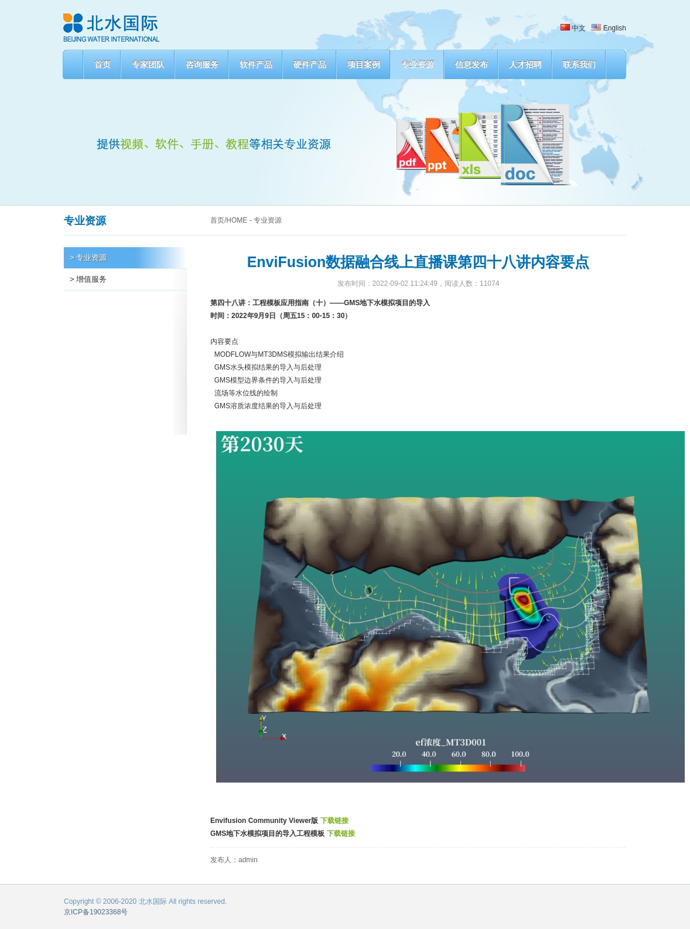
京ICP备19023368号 (96, 912)
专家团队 (148, 64)
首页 (102, 64)
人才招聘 (525, 64)
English (609, 28)
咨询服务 (202, 64)
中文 (573, 28)
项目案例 (363, 64)
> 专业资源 (88, 257)
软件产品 (256, 64)
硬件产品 (309, 64)
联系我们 (579, 64)
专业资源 (417, 64)
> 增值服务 (88, 279)
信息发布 (471, 64)
